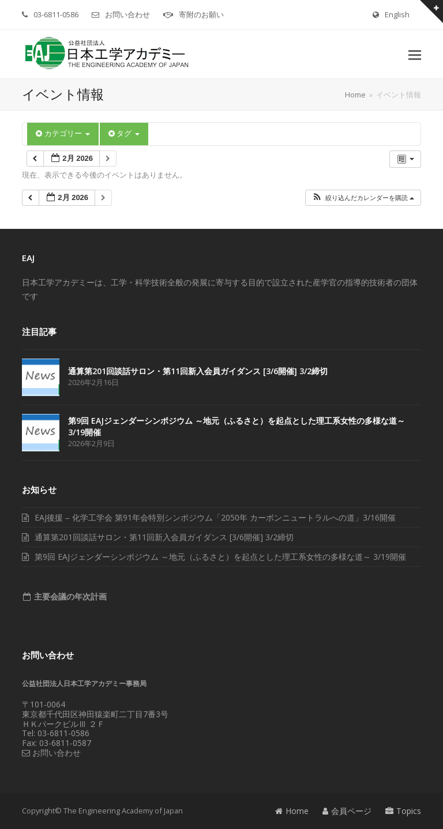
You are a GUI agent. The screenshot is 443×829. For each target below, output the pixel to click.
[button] (414, 54)
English (397, 14)
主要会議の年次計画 (69, 596)
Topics (403, 810)
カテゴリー (62, 133)
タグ (124, 133)
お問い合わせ (127, 14)
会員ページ (346, 810)
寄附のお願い (201, 14)
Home (292, 810)
